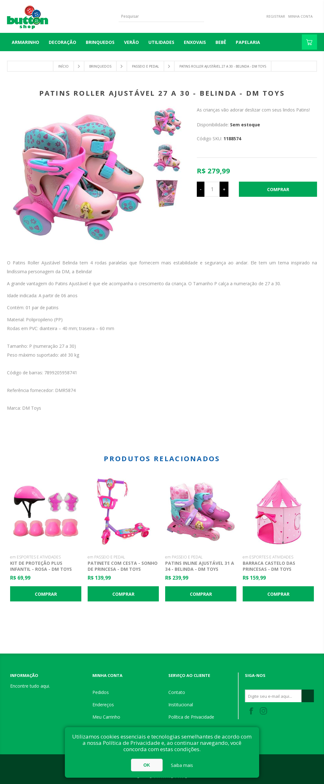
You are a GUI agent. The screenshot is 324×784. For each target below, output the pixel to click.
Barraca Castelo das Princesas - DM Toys (269, 566)
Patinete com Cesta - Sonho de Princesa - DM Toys (123, 566)
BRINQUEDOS (100, 42)
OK (146, 765)
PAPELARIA (248, 42)
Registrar (275, 16)
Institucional (180, 705)
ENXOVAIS (195, 42)
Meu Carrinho (106, 717)
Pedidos (100, 692)
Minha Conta (300, 16)
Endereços (103, 705)
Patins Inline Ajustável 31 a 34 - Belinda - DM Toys (199, 566)
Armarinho (25, 42)
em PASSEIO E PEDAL (106, 557)
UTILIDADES (161, 42)
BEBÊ (220, 42)
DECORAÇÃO (62, 42)
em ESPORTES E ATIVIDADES (35, 557)
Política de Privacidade (191, 717)
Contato (176, 692)
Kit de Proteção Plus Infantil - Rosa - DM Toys (41, 566)
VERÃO (131, 42)
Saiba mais (182, 765)
